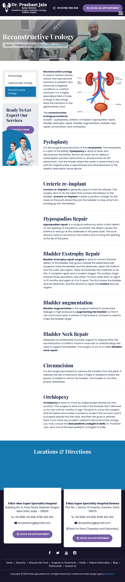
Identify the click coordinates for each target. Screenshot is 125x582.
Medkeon (110, 573)
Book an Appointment (104, 8)
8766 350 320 (45, 517)
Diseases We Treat (38, 562)
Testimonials (55, 566)
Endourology (15, 75)
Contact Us (70, 566)
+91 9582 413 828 (25, 517)
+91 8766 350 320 (67, 8)
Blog (115, 562)
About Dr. (21, 562)
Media (82, 562)
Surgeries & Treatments (63, 562)
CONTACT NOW (20, 129)
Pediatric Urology (25, 45)
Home (8, 45)
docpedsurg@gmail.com (34, 523)
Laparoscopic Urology (20, 83)
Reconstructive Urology (16, 91)
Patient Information (99, 562)
